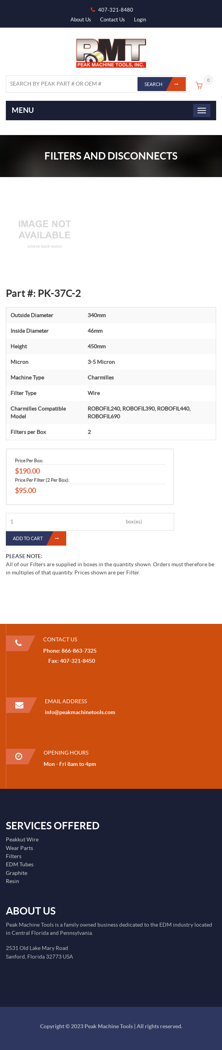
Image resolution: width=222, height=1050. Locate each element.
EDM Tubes (19, 864)
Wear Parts (19, 848)
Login (140, 20)
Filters (13, 856)
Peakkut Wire (22, 839)
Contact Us (112, 20)
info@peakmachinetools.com (80, 712)
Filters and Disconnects (111, 156)
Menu (23, 110)
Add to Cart (39, 538)
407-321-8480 (115, 10)
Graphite (16, 873)
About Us (80, 20)
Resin (12, 881)
